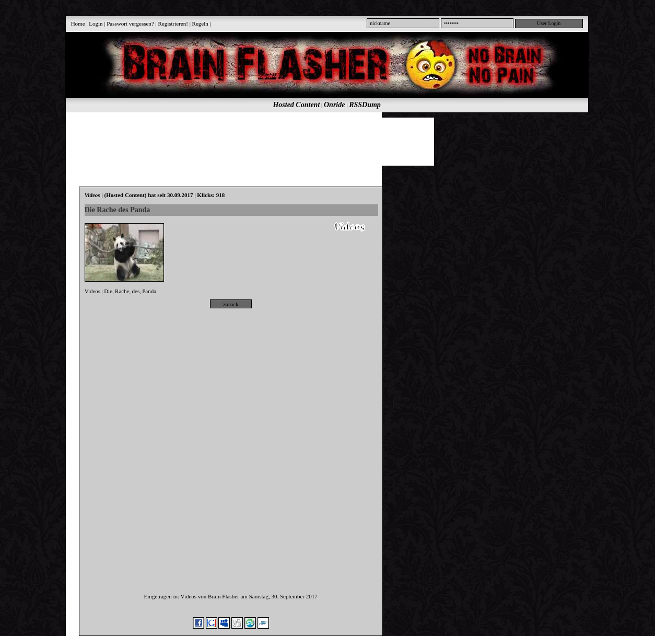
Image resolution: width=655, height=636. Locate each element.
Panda (149, 291)
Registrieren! (173, 23)
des (136, 291)
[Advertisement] (321, 141)
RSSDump (365, 105)
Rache (122, 291)
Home (78, 23)
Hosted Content (296, 105)
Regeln (200, 23)
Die (108, 291)
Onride (334, 105)
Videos (93, 291)
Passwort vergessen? (130, 23)
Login (95, 23)
